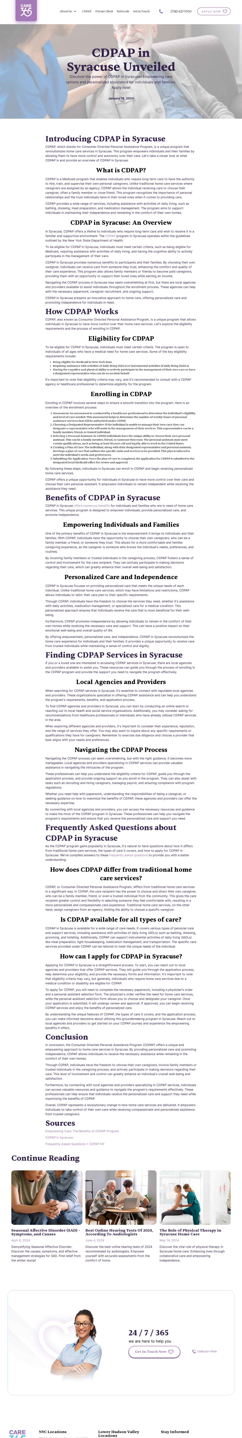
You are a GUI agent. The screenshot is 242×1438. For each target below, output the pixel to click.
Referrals (123, 11)
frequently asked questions (128, 855)
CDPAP (87, 11)
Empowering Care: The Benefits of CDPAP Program (82, 1131)
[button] (68, 11)
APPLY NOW (211, 11)
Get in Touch (141, 11)
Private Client (104, 11)
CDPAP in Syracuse (59, 1137)
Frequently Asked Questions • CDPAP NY (75, 1144)
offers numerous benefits (92, 505)
